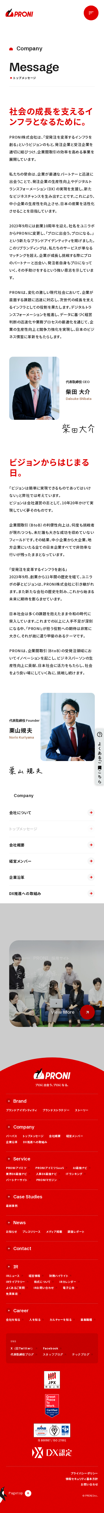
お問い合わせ (89, 1484)
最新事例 (11, 1206)
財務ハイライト (60, 1276)
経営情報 (36, 1276)
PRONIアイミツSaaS (51, 1168)
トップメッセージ (52, 828)
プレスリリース (31, 1231)
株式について (44, 1282)
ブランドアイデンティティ (21, 1110)
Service (18, 1159)
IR (12, 1266)
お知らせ (11, 1231)
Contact (18, 1248)
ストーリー (81, 1110)
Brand (16, 1101)
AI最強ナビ (82, 1168)
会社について (52, 812)
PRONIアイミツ (18, 1168)
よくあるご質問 (17, 1288)
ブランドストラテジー (56, 1110)
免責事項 (13, 1294)
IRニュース (14, 1276)
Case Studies (24, 1196)
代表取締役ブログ (24, 1354)
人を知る (36, 1319)
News (16, 1222)
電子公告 (70, 1288)
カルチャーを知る (62, 1319)
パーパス (11, 1136)
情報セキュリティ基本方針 (82, 1479)
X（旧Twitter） (24, 1348)
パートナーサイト (18, 1180)
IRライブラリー (17, 1282)
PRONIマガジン (48, 1180)
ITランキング (76, 1174)
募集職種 (88, 1319)
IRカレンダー (69, 1282)
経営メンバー (52, 861)
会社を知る (15, 1319)
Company (20, 1127)
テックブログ (82, 1354)
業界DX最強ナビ (18, 1174)
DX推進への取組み (52, 893)
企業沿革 (52, 877)
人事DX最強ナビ (48, 1174)
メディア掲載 (54, 1231)
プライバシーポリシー (84, 1473)
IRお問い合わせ (45, 1288)
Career (17, 1310)
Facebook (52, 1348)
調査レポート (76, 1231)
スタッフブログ (54, 1354)
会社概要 (52, 845)
